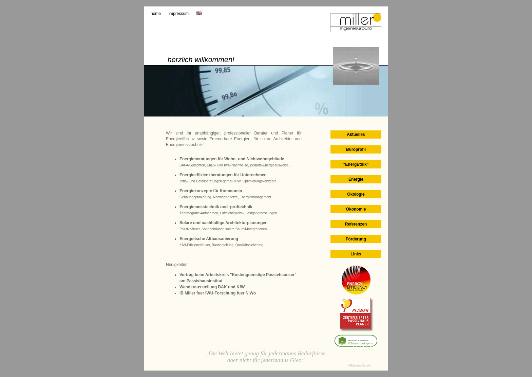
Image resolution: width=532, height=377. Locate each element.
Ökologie (355, 194)
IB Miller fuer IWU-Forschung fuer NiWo (217, 293)
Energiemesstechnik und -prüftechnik (215, 206)
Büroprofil (356, 149)
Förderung (356, 239)
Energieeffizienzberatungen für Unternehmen (223, 175)
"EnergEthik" (356, 164)
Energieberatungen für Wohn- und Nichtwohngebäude (231, 159)
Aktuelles (356, 134)
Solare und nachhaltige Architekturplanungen (223, 222)
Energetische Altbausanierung (208, 238)
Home (156, 13)
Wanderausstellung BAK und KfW (212, 287)
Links (355, 254)
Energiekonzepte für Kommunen (210, 190)
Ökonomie (356, 209)
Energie (355, 179)
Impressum (179, 13)
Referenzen (356, 224)
